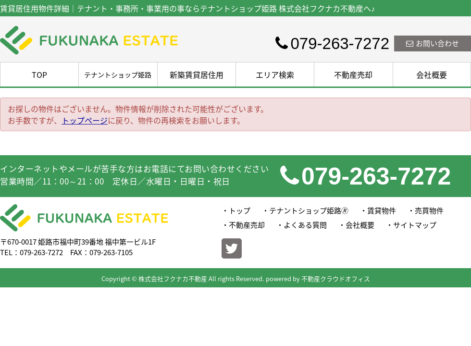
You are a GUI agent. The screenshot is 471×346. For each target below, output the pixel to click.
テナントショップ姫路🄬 (308, 210)
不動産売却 (353, 74)
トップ (239, 210)
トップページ (85, 120)
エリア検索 (275, 74)
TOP (39, 74)
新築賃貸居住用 (196, 74)
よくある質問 (305, 225)
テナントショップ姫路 (117, 74)
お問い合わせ (432, 43)
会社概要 (431, 74)
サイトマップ (414, 225)
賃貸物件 (381, 210)
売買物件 (429, 210)
